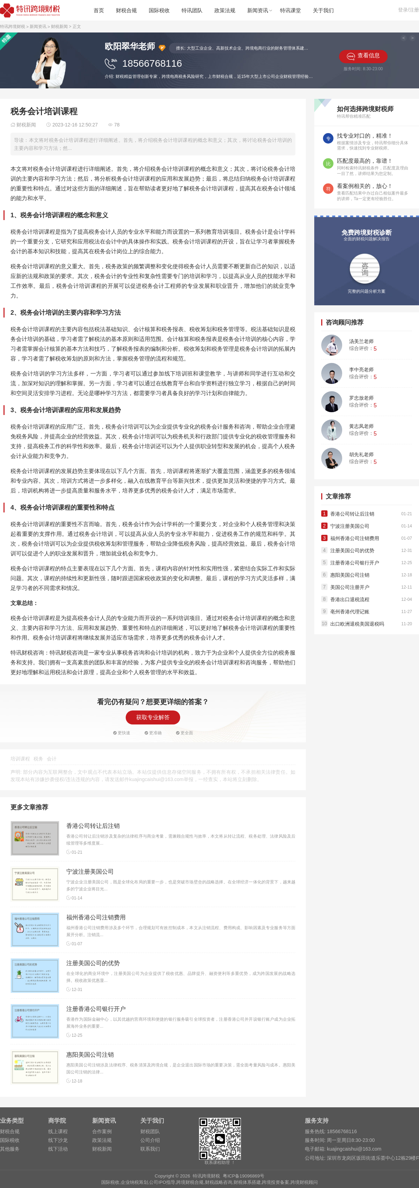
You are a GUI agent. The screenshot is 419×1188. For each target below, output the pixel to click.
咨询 (364, 269)
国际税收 (159, 10)
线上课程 (58, 1131)
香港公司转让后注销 (93, 826)
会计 (52, 758)
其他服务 (10, 1149)
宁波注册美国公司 (90, 871)
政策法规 (224, 10)
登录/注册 (408, 9)
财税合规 (126, 10)
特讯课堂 (290, 10)
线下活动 (58, 1149)
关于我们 (323, 10)
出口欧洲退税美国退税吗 (357, 624)
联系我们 (150, 1149)
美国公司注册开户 (349, 587)
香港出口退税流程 (349, 599)
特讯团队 (192, 10)
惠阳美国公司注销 (90, 1054)
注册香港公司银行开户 (96, 1009)
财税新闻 (59, 26)
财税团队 (150, 1131)
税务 (38, 758)
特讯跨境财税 (12, 26)
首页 (99, 10)
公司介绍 (150, 1140)
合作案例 (102, 1131)
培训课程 (20, 758)
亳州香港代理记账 (349, 611)
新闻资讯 (257, 10)
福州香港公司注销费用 (96, 917)
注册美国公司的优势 (93, 963)
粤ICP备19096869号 (243, 1176)
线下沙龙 (58, 1140)
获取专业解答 (153, 717)
